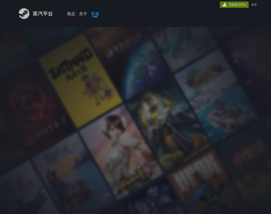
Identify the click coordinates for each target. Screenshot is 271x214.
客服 (95, 13)
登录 (254, 4)
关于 (83, 13)
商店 (71, 13)
